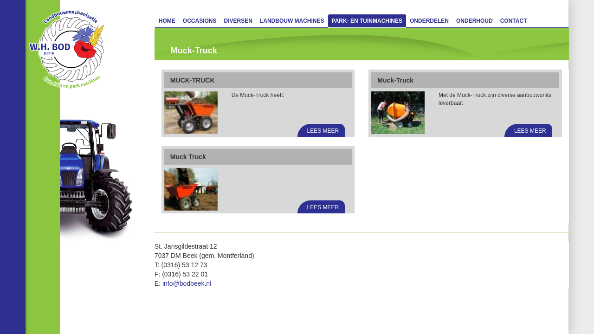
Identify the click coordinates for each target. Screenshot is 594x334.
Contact (513, 21)
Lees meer (323, 131)
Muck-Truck (395, 80)
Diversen (238, 21)
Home (167, 21)
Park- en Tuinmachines (367, 21)
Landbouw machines (292, 21)
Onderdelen (429, 21)
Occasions (200, 21)
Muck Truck (188, 157)
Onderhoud (474, 21)
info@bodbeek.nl (186, 283)
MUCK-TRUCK (192, 80)
